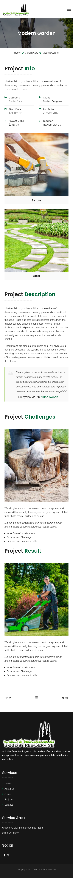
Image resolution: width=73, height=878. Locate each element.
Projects (9, 799)
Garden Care (15, 101)
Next (65, 698)
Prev (8, 698)
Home (8, 783)
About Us (9, 788)
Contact (9, 804)
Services (9, 794)
